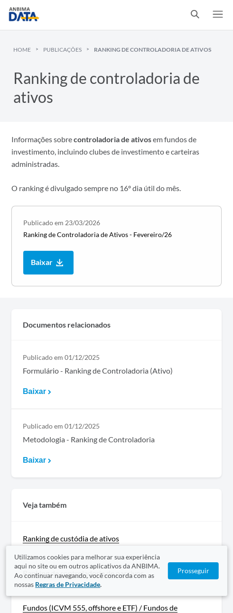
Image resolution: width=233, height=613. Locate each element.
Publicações (62, 49)
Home (22, 49)
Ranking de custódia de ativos (71, 538)
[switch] (195, 15)
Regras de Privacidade (67, 584)
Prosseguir (193, 571)
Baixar (48, 263)
